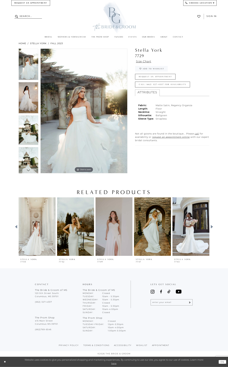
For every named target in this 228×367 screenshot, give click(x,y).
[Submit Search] (17, 16)
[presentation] (37, 226)
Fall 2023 (57, 43)
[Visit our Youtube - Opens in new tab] (178, 291)
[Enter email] (172, 302)
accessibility (123, 345)
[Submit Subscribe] (190, 302)
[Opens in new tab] (197, 135)
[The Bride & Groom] (114, 17)
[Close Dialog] (5, 362)
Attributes (147, 93)
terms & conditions (96, 345)
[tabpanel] (28, 65)
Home (22, 43)
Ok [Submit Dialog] (223, 361)
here (113, 363)
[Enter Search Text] (28, 16)
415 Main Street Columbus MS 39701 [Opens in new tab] (46, 322)
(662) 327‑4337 (43, 302)
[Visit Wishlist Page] (200, 16)
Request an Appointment (156, 77)
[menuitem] (30, 3)
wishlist (141, 345)
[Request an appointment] (30, 3)
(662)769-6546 (43, 330)
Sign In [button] (211, 16)
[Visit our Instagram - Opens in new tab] (153, 291)
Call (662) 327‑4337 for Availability (164, 86)
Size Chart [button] (144, 61)
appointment (160, 345)
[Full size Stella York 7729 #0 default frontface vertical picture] (84, 111)
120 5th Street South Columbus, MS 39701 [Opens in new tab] (47, 295)
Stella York (38, 43)
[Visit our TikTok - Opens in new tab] (168, 291)
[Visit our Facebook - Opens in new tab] (161, 291)
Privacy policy (69, 345)
